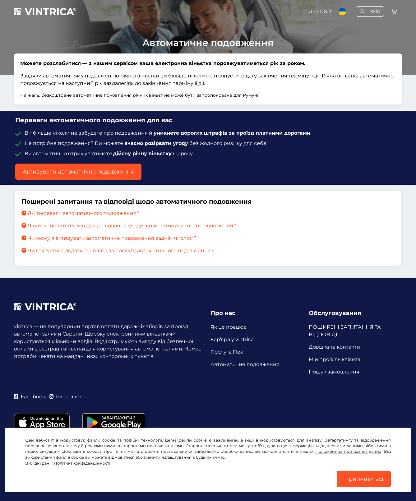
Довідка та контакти (334, 347)
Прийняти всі (363, 478)
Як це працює (228, 327)
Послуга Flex (226, 352)
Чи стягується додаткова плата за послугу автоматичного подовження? (117, 250)
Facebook (29, 397)
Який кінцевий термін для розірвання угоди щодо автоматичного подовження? (128, 226)
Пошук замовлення (334, 372)
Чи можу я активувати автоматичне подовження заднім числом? (108, 238)
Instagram (65, 397)
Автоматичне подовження (245, 364)
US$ (319, 11)
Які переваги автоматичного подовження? (80, 213)
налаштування (176, 457)
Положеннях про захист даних (348, 451)
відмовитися (121, 457)
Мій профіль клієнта (334, 359)
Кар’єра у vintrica (232, 339)
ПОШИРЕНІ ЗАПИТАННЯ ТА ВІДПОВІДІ (345, 330)
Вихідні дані (38, 463)
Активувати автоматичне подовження (78, 171)
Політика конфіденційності (82, 463)
